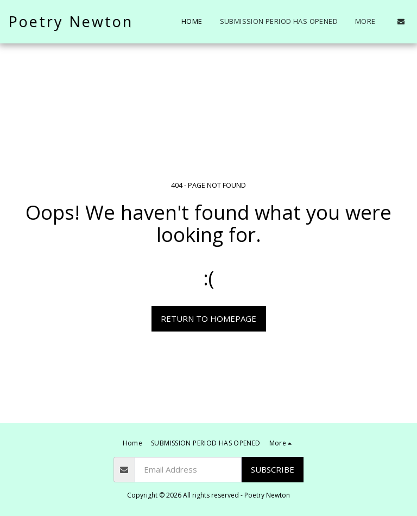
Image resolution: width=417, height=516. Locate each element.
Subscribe (272, 469)
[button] (401, 21)
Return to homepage (208, 318)
